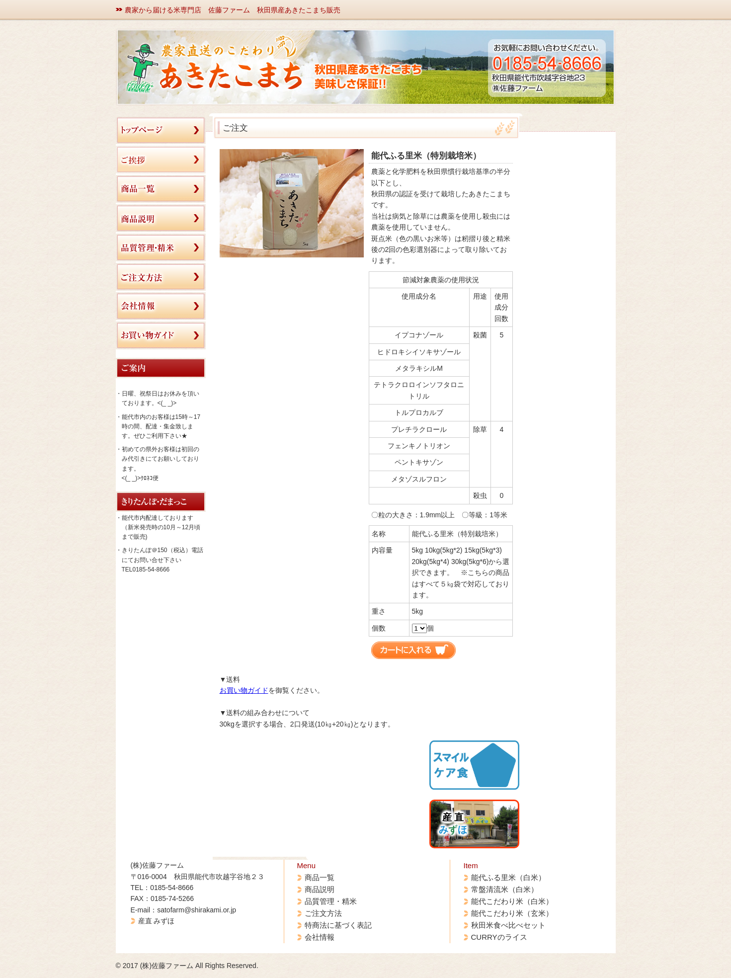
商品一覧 (319, 877)
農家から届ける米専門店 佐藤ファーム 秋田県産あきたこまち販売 (232, 10)
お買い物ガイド (244, 690)
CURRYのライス (499, 937)
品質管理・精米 (331, 901)
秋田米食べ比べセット (508, 925)
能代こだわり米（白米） (512, 901)
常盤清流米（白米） (504, 889)
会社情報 (319, 937)
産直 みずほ (156, 921)
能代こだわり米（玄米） (512, 913)
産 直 (453, 823)
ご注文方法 (323, 913)
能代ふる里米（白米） (508, 877)
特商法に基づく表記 (338, 925)
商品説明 (319, 889)
